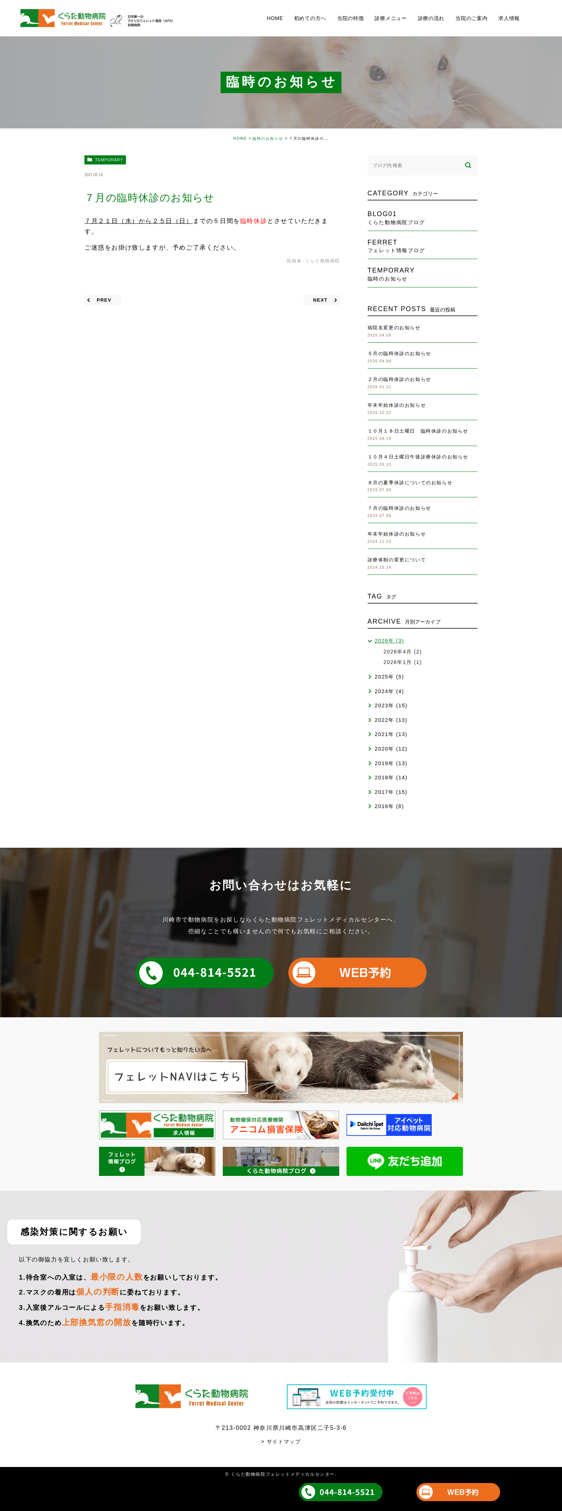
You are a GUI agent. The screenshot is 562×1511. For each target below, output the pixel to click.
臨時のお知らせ (268, 138)
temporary (109, 160)
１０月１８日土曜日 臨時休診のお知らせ (418, 431)
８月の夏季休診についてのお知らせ (410, 482)
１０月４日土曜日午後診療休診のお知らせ (418, 457)
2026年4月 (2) (403, 652)
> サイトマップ (281, 1441)
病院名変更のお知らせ (394, 327)
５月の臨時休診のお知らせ (399, 353)
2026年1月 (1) (403, 662)
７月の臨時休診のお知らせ (399, 508)
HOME (240, 138)
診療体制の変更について (397, 559)
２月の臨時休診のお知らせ (399, 379)
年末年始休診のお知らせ (397, 405)
